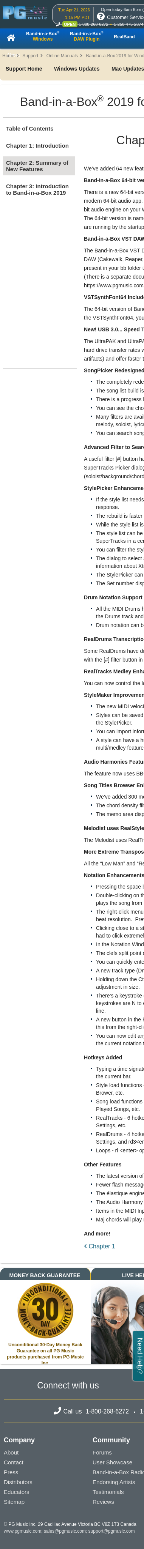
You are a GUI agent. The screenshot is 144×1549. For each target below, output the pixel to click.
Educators (16, 1492)
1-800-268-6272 (93, 24)
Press (11, 1472)
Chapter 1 (99, 1246)
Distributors (18, 1482)
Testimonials (108, 1492)
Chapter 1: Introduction (37, 145)
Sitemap (14, 1502)
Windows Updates (76, 69)
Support (30, 55)
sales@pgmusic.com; (66, 1531)
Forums (102, 1452)
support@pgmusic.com (111, 1531)
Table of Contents (30, 128)
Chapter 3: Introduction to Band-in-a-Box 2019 (37, 189)
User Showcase (112, 1462)
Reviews (103, 1502)
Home (8, 55)
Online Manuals (62, 55)
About (11, 1452)
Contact (13, 1462)
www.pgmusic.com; (23, 1531)
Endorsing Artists (114, 1482)
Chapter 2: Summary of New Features (37, 165)
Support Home (24, 69)
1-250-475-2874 (128, 24)
